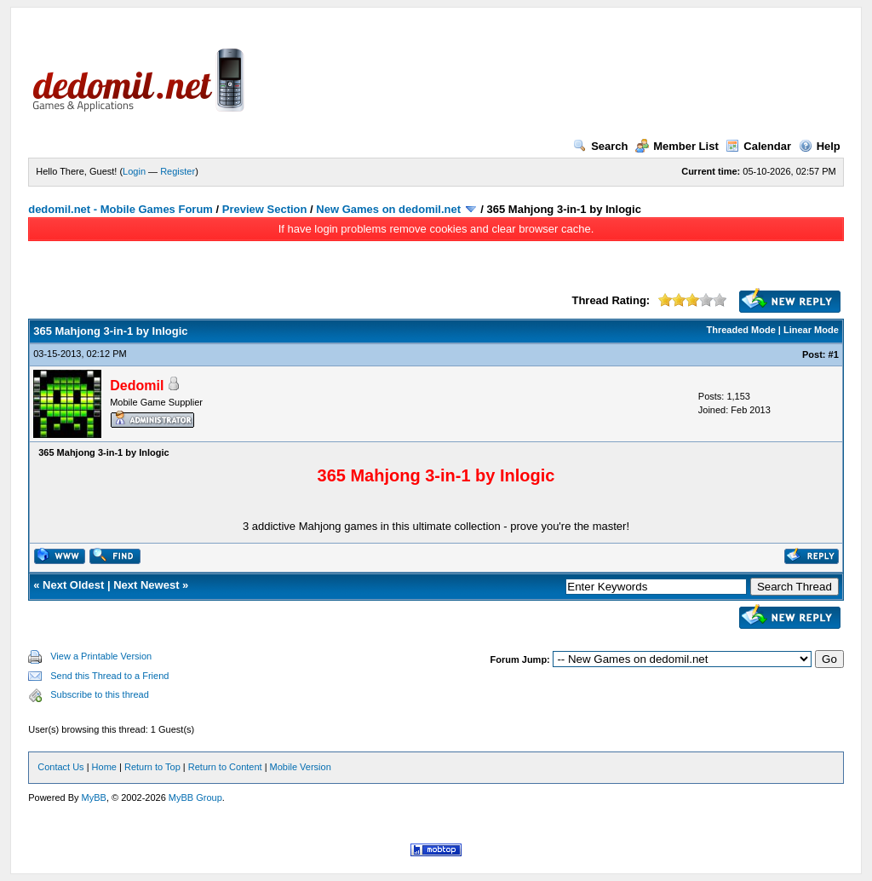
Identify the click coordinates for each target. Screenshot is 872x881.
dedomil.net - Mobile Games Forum (120, 209)
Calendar (758, 146)
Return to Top (152, 767)
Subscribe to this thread (99, 694)
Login (134, 171)
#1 (834, 354)
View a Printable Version (101, 656)
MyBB (94, 797)
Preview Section (264, 209)
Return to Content (225, 767)
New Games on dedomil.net (388, 209)
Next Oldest (73, 585)
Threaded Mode (741, 330)
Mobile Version (300, 767)
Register (177, 171)
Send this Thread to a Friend (109, 676)
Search (600, 146)
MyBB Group (195, 797)
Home (104, 767)
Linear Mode (811, 330)
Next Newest (146, 585)
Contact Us (60, 767)
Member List (677, 146)
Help (819, 146)
